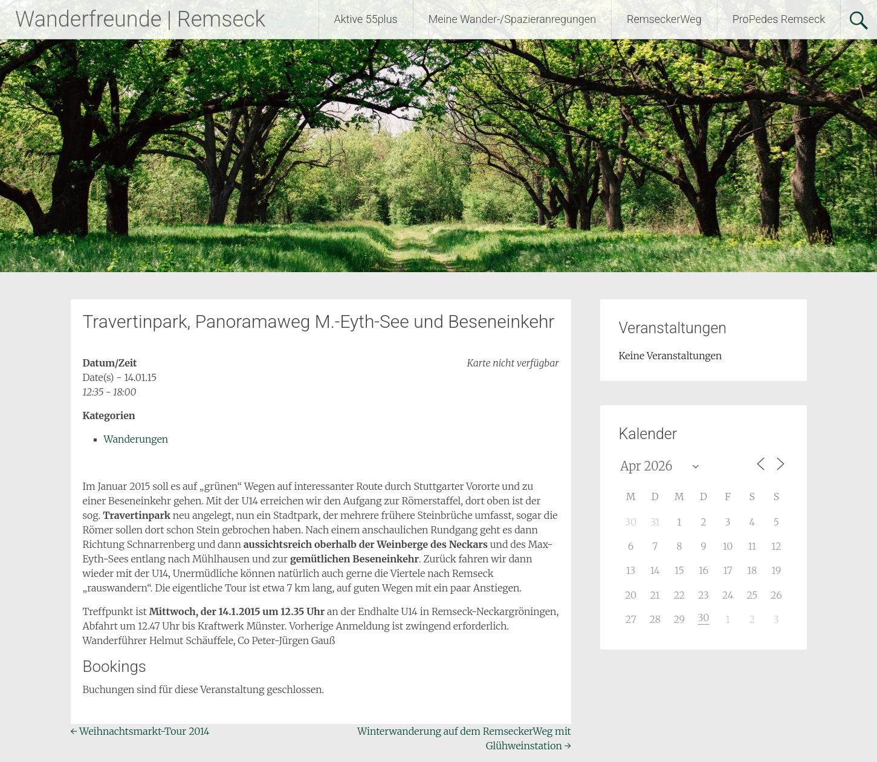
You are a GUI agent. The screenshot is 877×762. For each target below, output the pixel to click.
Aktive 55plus (366, 19)
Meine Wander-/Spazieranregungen (512, 19)
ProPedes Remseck (779, 19)
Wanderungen (136, 439)
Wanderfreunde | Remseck (140, 19)
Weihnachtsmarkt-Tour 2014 (140, 731)
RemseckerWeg (664, 19)
